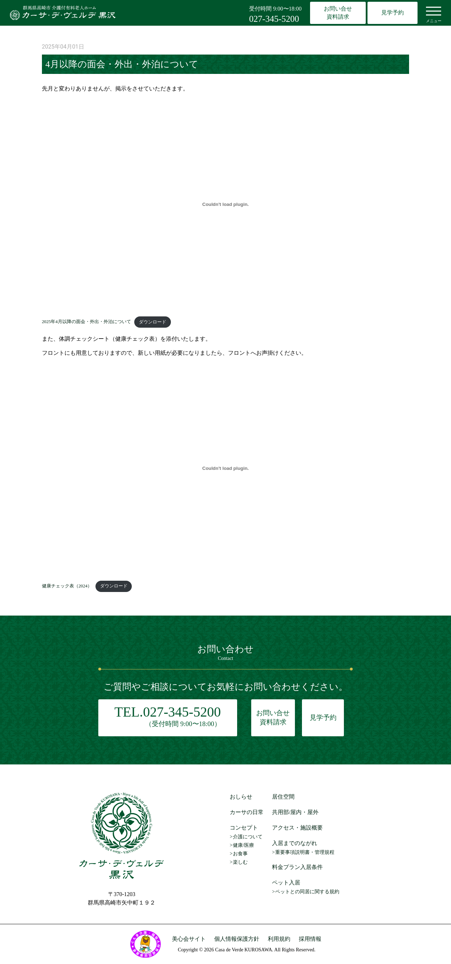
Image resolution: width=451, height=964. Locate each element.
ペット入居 (286, 883)
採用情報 (310, 939)
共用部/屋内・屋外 (295, 812)
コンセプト (244, 828)
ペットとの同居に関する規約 (307, 891)
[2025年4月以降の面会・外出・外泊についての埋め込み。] (225, 204)
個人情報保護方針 (236, 939)
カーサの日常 (247, 812)
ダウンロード (152, 322)
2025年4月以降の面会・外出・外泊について (86, 322)
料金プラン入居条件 (297, 867)
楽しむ (240, 862)
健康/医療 (243, 845)
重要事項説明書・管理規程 (304, 852)
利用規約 (279, 939)
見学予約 (392, 12)
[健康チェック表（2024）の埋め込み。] (225, 468)
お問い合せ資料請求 (338, 12)
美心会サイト (189, 939)
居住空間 (283, 797)
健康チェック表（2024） (67, 586)
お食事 (240, 853)
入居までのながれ (294, 843)
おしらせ (241, 797)
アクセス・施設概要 (297, 828)
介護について (247, 836)
